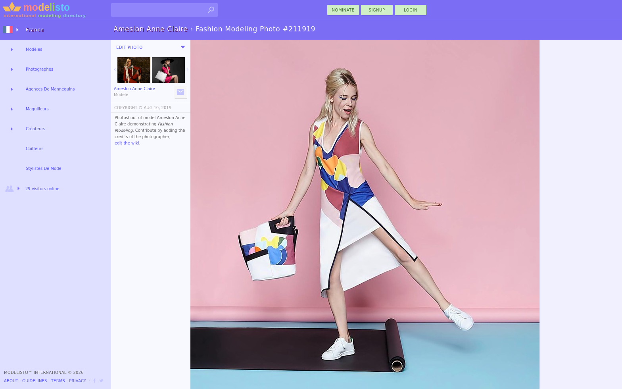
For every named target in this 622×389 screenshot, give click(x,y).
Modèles (34, 49)
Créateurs (35, 129)
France (35, 30)
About (11, 381)
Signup (377, 10)
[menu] (183, 47)
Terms (58, 381)
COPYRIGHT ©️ (128, 108)
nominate (343, 10)
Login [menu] (410, 10)
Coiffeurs (35, 148)
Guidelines (34, 381)
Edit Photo (129, 47)
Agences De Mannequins (50, 89)
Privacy (77, 381)
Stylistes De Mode (43, 168)
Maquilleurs (37, 109)
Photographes (39, 69)
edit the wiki (127, 143)
